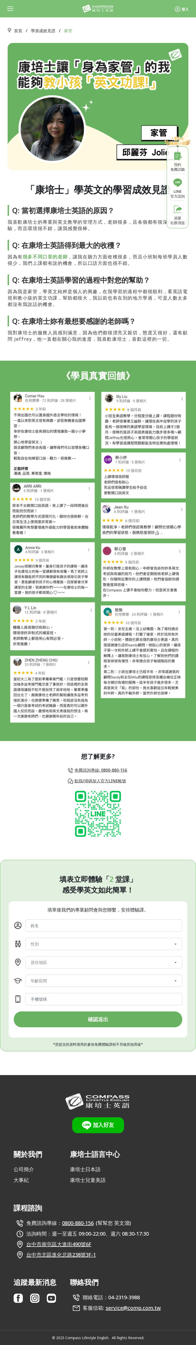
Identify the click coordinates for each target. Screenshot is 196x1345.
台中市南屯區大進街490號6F (58, 1244)
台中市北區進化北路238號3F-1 (61, 1254)
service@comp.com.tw (133, 1307)
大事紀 (21, 1180)
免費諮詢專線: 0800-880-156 (101, 770)
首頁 (18, 30)
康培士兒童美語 (88, 1180)
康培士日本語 (85, 1169)
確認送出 (98, 1019)
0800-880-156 (78, 1222)
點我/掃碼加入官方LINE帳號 (100, 781)
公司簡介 (24, 1169)
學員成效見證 (43, 30)
